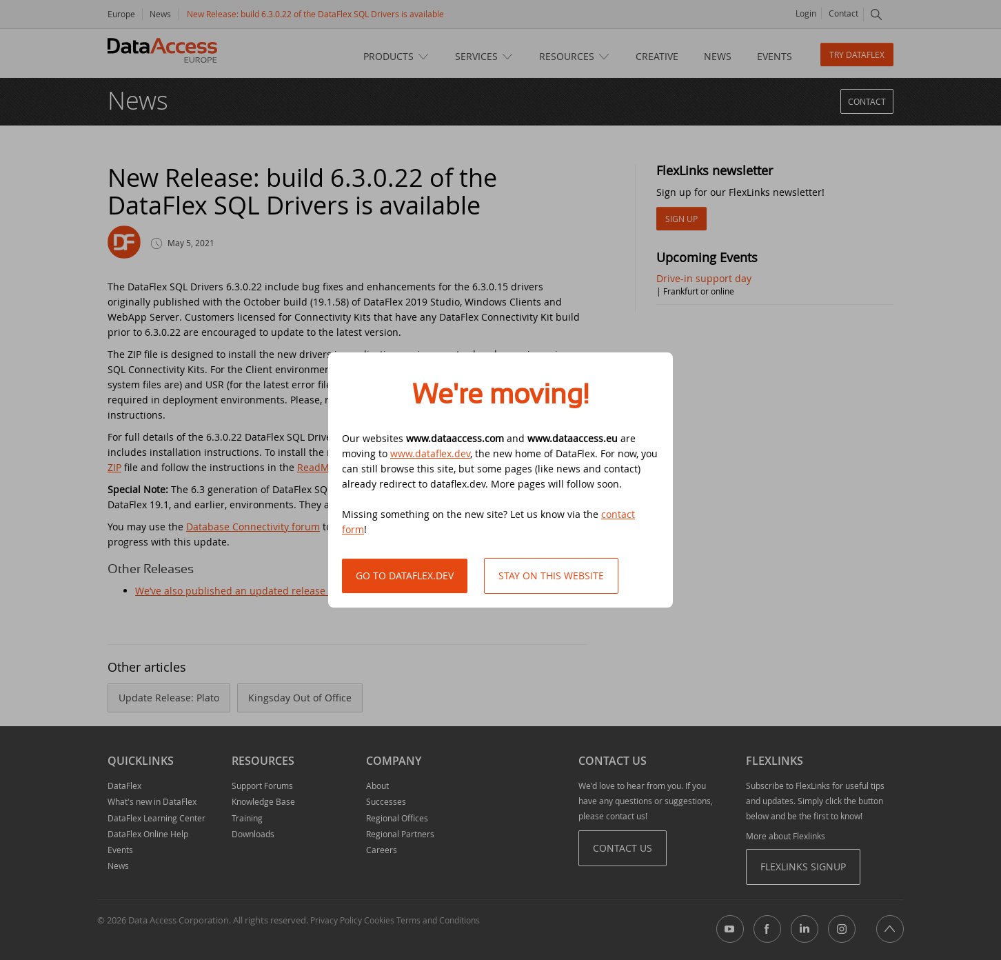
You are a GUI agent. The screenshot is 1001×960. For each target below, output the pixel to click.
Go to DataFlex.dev (405, 575)
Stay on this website (551, 575)
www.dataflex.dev (430, 453)
